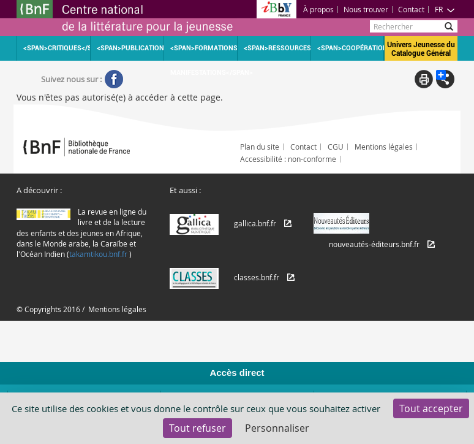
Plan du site (259, 146)
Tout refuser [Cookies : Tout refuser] (197, 428)
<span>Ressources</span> (277, 48)
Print (424, 79)
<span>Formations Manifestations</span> (203, 52)
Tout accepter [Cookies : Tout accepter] (431, 408)
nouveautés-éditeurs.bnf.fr (374, 244)
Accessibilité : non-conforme (288, 159)
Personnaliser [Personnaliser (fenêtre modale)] (277, 428)
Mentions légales (384, 146)
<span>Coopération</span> (350, 48)
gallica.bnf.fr (255, 223)
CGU (336, 146)
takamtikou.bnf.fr (98, 254)
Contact (411, 9)
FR (445, 9)
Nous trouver (366, 9)
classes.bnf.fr (256, 277)
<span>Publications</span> (130, 48)
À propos (318, 9)
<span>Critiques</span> (56, 48)
